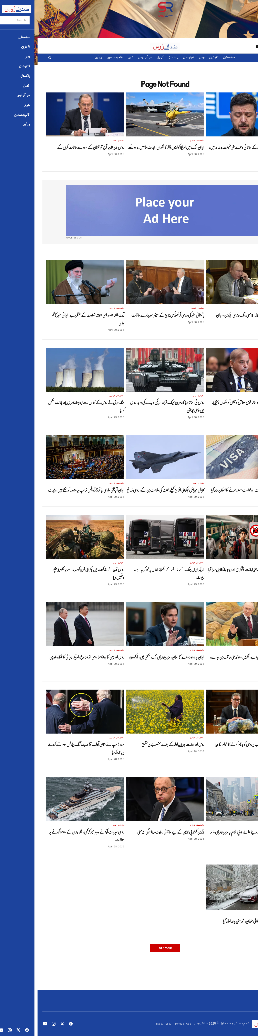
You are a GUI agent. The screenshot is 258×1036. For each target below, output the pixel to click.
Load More (127, 948)
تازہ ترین (243, 141)
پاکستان (162, 309)
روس (237, 141)
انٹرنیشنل (162, 141)
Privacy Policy (125, 1023)
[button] (12, 58)
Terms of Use (145, 1023)
